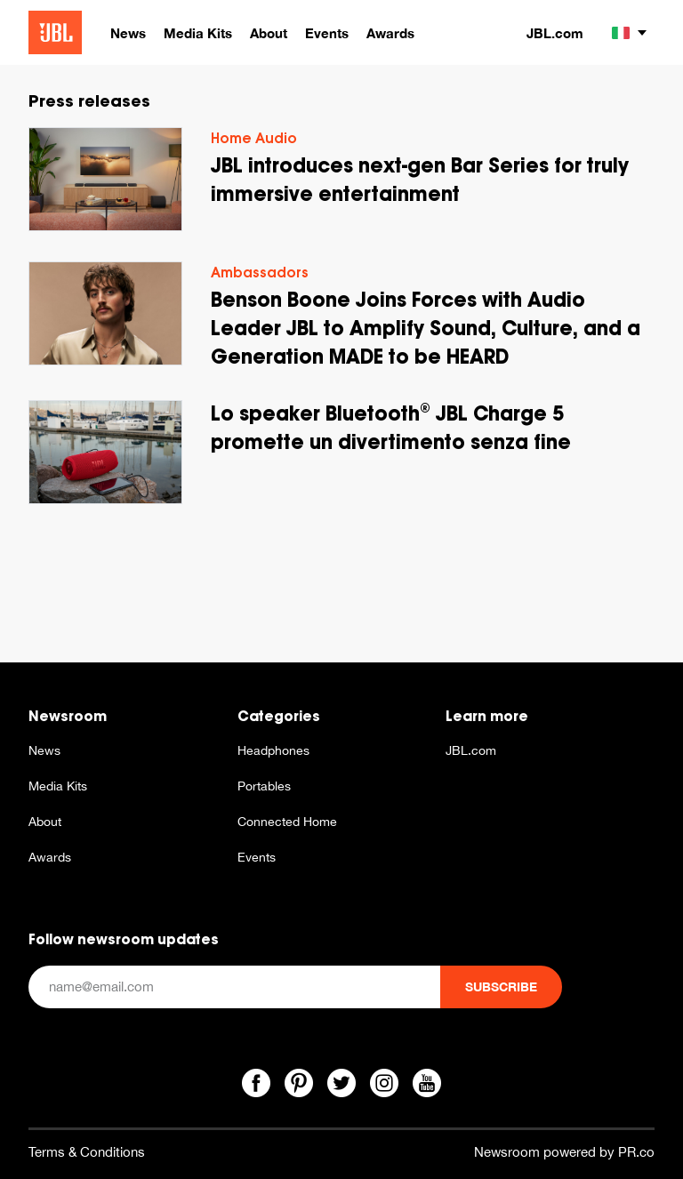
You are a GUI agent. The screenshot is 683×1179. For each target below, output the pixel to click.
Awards (49, 857)
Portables (264, 786)
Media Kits (57, 786)
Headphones (273, 750)
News (44, 750)
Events (256, 857)
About (44, 821)
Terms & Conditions (86, 1151)
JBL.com (554, 33)
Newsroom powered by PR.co (564, 1151)
